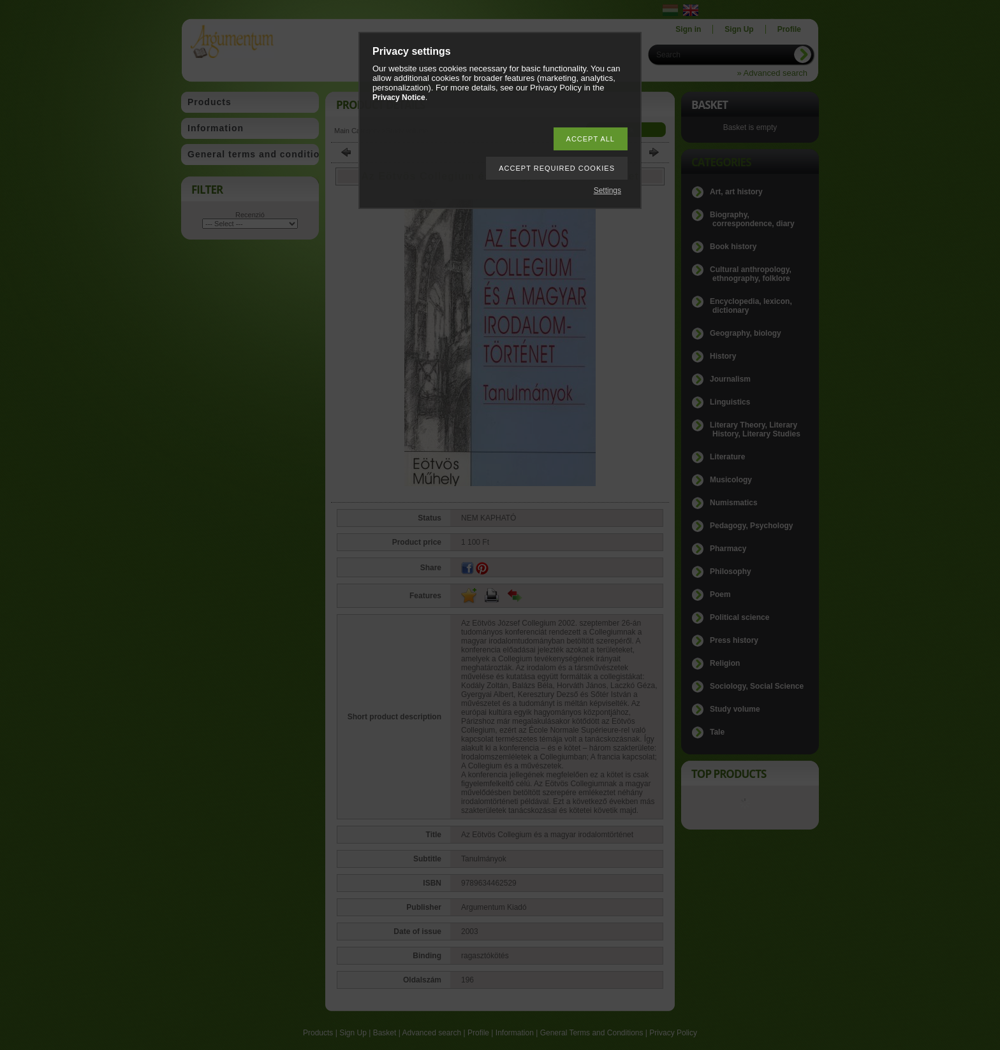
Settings (607, 190)
